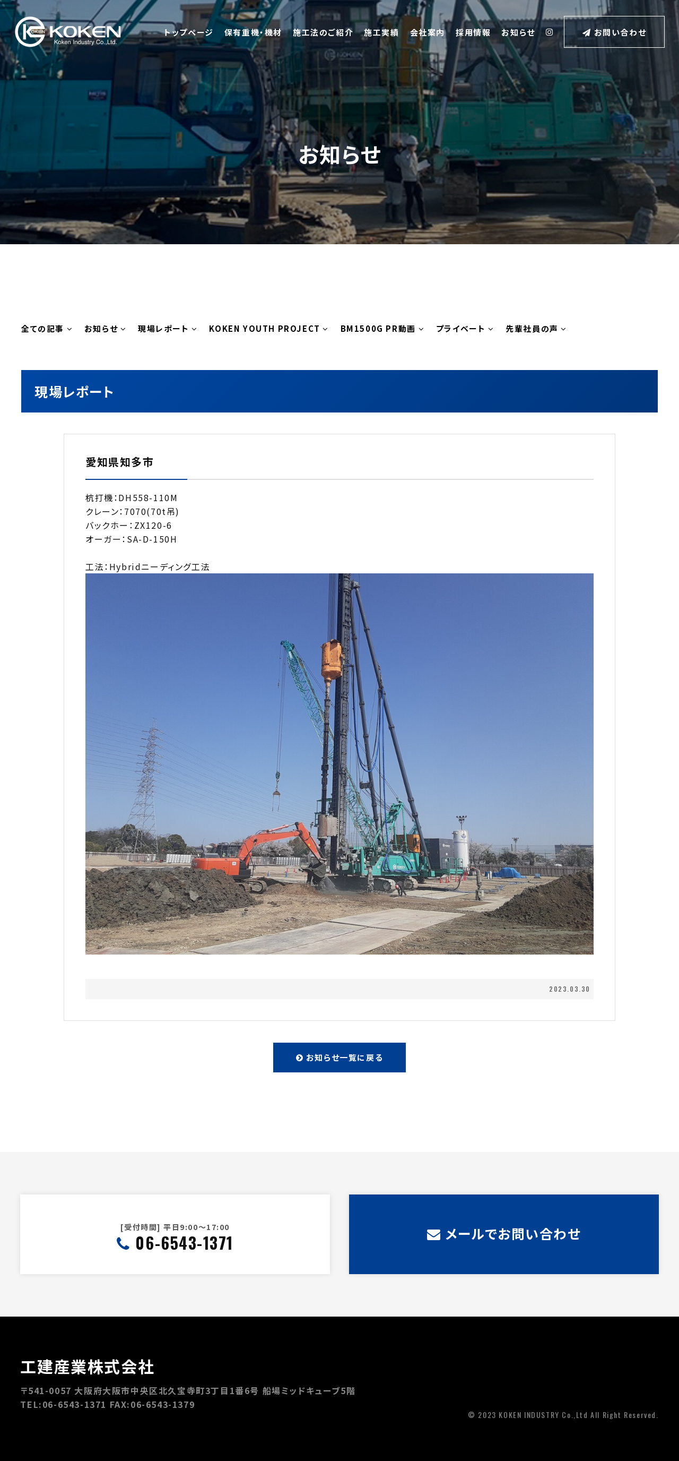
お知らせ (518, 32)
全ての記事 (47, 328)
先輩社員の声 (536, 328)
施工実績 (381, 32)
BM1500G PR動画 (382, 328)
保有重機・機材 (253, 32)
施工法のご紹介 (323, 32)
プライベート (465, 328)
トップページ (189, 32)
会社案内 (427, 32)
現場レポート (168, 328)
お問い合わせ (614, 32)
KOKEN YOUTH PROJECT (269, 328)
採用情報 (473, 32)
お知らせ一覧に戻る (340, 1057)
